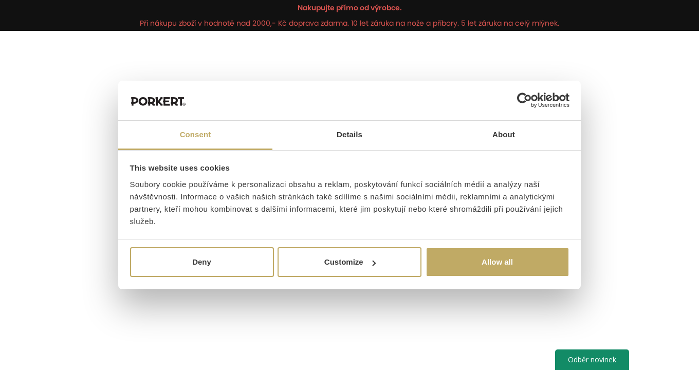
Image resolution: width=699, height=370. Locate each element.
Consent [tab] (195, 134)
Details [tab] (349, 134)
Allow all (497, 261)
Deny (201, 261)
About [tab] (503, 134)
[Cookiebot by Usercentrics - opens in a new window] (524, 100)
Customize (350, 261)
